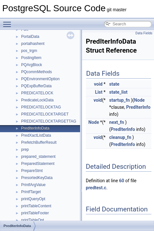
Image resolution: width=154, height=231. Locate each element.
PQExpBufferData (36, 86)
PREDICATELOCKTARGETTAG (48, 121)
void (98, 84)
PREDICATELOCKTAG (41, 107)
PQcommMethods (36, 72)
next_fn (116, 122)
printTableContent (36, 206)
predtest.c (96, 187)
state (114, 84)
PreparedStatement (37, 163)
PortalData (30, 36)
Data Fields (143, 33)
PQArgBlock (31, 65)
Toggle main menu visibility (8, 21)
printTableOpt (32, 220)
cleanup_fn (120, 137)
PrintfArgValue (33, 185)
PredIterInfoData (35, 128)
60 (121, 180)
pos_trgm (29, 50)
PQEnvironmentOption (40, 79)
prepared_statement (38, 156)
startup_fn (119, 100)
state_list (118, 92)
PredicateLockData (37, 100)
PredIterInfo (138, 107)
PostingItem (31, 58)
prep (25, 149)
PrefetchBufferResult (39, 142)
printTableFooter (35, 213)
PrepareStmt (32, 170)
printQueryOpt (33, 199)
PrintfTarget (31, 192)
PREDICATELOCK (37, 93)
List (98, 92)
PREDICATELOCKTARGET (45, 114)
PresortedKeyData (37, 177)
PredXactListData (36, 135)
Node (139, 100)
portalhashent (33, 43)
